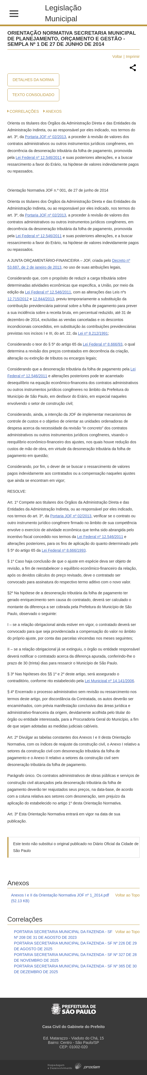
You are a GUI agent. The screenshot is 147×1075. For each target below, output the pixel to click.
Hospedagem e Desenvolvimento (74, 1065)
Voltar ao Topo (127, 895)
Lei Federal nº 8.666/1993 (64, 550)
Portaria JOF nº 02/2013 (45, 137)
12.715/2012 (18, 299)
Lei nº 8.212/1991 (93, 333)
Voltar (117, 56)
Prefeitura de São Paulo (73, 1006)
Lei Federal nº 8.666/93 (102, 344)
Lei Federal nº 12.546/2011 (39, 157)
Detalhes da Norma (33, 80)
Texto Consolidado (33, 95)
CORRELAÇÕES (24, 111)
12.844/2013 (43, 299)
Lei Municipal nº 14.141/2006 (109, 681)
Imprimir (133, 56)
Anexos (53, 111)
